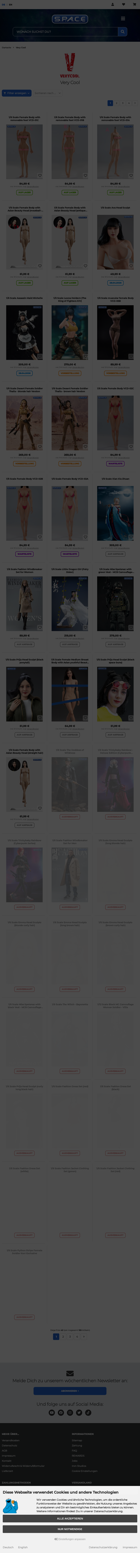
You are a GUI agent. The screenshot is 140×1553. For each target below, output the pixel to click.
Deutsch (8, 1547)
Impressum (130, 1547)
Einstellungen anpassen (70, 1539)
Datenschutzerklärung (103, 1547)
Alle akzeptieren (70, 1518)
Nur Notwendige (70, 1529)
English (23, 1547)
